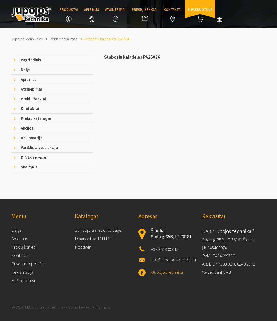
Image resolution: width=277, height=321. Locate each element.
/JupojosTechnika (167, 272)
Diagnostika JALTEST (94, 238)
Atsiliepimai (115, 14)
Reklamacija (22, 272)
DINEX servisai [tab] (33, 157)
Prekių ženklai (144, 14)
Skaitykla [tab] (29, 167)
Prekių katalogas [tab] (36, 118)
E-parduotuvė (200, 14)
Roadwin (83, 247)
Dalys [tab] (26, 69)
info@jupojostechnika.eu (173, 259)
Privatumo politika (28, 264)
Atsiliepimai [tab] (31, 89)
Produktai (69, 14)
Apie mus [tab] (29, 79)
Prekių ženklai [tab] (33, 98)
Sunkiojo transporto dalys (98, 230)
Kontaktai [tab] (30, 108)
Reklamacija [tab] (31, 137)
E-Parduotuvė (23, 280)
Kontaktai (173, 14)
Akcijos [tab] (27, 128)
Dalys (16, 230)
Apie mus (91, 14)
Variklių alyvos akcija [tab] (39, 147)
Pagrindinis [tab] (31, 59)
